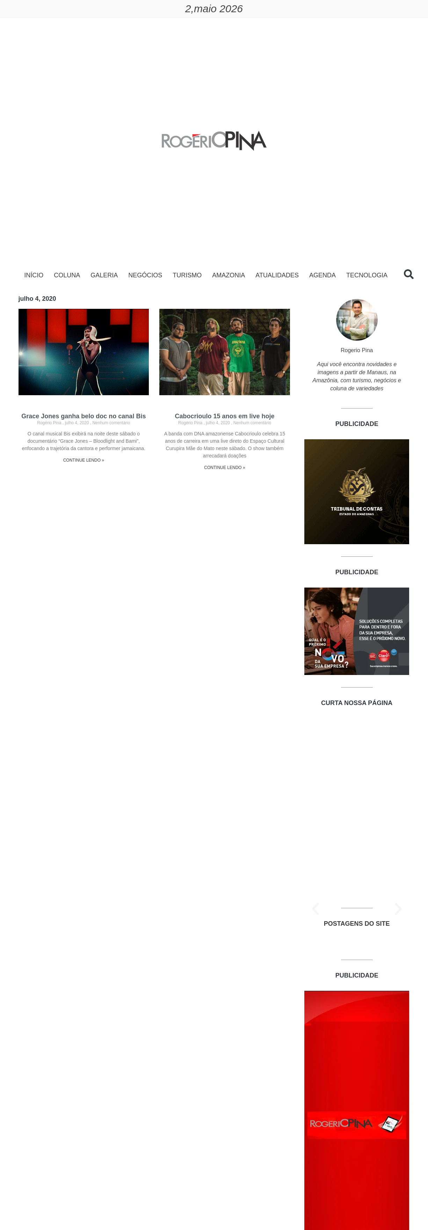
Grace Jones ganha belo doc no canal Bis (83, 416)
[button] (315, 909)
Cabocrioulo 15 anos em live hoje (224, 416)
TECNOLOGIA (366, 275)
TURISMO (187, 275)
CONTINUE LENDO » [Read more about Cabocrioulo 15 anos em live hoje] (224, 467)
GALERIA (104, 275)
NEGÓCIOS (145, 275)
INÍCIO (33, 275)
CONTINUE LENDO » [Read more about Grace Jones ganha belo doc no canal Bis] (83, 460)
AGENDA (322, 275)
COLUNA (67, 275)
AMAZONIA (228, 275)
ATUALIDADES (277, 275)
